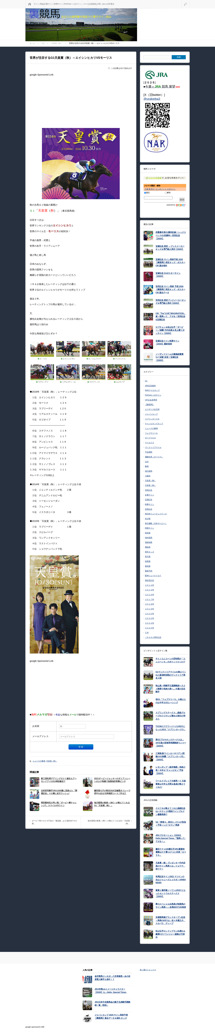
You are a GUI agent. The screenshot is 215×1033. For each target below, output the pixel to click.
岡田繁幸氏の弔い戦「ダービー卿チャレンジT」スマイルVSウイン (59, 804)
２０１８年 (149, 604)
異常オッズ (149, 552)
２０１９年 (149, 609)
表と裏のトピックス (148, 970)
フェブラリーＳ (151, 433)
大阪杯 (147, 476)
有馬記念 (148, 509)
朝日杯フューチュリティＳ (156, 514)
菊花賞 (147, 566)
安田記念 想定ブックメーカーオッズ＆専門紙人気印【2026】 (171, 301)
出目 (147, 462)
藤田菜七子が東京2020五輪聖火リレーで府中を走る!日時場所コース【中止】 (112, 792)
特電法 (111, 4)
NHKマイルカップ (152, 390)
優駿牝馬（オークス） (154, 457)
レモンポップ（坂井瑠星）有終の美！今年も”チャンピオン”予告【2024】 (170, 770)
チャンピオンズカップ (154, 424)
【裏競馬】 (149, 404)
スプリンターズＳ (152, 419)
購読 (147, 193)
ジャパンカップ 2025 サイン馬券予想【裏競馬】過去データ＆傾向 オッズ (111, 1016)
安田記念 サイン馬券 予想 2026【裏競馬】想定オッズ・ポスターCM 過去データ (170, 289)
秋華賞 (147, 561)
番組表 (147, 547)
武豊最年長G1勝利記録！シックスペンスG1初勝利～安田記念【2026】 (171, 235)
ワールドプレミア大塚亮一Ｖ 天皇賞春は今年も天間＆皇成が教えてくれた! (171, 784)
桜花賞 (147, 533)
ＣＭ (147, 632)
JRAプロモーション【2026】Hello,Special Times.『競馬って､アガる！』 (171, 838)
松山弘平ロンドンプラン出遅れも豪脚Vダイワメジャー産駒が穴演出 (170, 934)
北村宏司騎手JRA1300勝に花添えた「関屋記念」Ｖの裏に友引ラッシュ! (59, 792)
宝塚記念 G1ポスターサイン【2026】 (168, 274)
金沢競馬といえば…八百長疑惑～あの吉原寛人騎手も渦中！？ (112, 978)
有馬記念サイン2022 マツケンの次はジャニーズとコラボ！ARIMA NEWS (171, 879)
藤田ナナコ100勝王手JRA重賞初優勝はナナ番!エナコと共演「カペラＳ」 (171, 852)
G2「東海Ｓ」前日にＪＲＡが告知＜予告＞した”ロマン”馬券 (171, 823)
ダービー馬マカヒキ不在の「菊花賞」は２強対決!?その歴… (54, 822)
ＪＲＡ (85, 4)
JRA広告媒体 (150, 386)
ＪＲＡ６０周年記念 (153, 637)
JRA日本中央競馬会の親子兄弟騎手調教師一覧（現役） (112, 1003)
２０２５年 (149, 628)
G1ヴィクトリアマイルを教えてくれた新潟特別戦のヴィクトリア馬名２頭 (171, 675)
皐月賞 (147, 556)
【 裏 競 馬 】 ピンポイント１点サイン (160, 189)
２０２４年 (149, 623)
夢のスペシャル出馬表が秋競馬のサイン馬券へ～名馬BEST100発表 (171, 905)
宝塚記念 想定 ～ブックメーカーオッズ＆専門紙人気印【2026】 (170, 248)
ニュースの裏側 (39, 761)
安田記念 (148, 490)
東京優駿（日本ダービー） (156, 523)
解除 (168, 193)
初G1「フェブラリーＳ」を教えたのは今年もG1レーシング (171, 701)
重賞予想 (148, 571)
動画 (147, 466)
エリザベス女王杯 (152, 409)
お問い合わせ (102, 4)
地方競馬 (148, 471)
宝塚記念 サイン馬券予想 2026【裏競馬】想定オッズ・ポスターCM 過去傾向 (170, 262)
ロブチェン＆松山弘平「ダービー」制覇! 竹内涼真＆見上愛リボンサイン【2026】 (170, 330)
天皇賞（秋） (51, 761)
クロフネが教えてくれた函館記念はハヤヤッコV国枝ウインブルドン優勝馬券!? (170, 811)
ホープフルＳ (150, 438)
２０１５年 (149, 590)
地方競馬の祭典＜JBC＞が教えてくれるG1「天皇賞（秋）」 (112, 804)
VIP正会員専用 (151, 400)
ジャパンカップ (151, 414)
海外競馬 (148, 538)
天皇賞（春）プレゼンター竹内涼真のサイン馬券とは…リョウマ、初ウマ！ (170, 866)
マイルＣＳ (149, 443)
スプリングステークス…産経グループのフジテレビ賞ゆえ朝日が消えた (170, 715)
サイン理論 (39, 4)
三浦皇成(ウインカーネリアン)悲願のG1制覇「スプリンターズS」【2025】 (170, 756)
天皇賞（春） (150, 480)
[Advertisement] (81, 100)
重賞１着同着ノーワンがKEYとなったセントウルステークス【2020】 (170, 893)
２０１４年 (149, 585)
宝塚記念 (148, 500)
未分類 (147, 519)
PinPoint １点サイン (73, 4)
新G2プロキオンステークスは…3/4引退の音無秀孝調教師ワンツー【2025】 (171, 742)
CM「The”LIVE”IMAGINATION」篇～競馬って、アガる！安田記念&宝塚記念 (171, 316)
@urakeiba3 (151, 99)
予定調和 (148, 452)
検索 (189, 1)
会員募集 (92, 4)
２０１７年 (149, 599)
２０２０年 (149, 614)
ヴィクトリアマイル (153, 447)
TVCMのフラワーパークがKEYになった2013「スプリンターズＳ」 (171, 728)
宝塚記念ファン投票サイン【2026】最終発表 (167, 342)
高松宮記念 (149, 580)
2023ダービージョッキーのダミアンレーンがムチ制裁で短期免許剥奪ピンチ (112, 779)
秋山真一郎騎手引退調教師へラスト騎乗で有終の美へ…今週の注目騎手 (170, 688)
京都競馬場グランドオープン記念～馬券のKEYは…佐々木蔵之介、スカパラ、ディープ (170, 920)
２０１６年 (149, 595)
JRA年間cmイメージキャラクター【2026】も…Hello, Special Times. (111, 990)
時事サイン (59, 4)
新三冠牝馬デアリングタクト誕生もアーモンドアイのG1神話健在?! (59, 779)
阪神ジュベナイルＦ (153, 576)
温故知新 (148, 542)
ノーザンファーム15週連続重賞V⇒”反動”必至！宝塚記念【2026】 (169, 357)
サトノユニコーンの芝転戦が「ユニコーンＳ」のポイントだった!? (170, 660)
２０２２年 (149, 618)
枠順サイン (149, 528)
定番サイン (49, 4)
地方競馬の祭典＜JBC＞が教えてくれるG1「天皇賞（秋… (109, 822)
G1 (146, 381)
